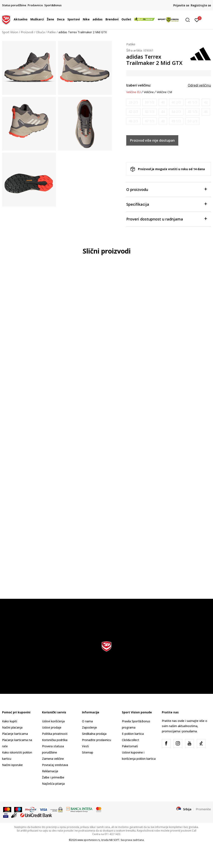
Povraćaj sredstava (55, 765)
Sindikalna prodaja (94, 734)
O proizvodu (166, 189)
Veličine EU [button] (133, 92)
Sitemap (87, 752)
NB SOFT (114, 840)
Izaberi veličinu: (138, 85)
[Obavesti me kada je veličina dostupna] (133, 102)
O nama (87, 721)
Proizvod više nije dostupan (152, 140)
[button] (189, 20)
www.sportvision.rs (88, 840)
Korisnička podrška (54, 740)
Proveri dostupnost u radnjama (166, 219)
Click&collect (130, 740)
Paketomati (130, 746)
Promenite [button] (203, 809)
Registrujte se (201, 5)
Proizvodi (27, 32)
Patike (51, 32)
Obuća (40, 32)
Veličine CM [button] (164, 92)
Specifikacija (166, 204)
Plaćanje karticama (15, 734)
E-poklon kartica (133, 734)
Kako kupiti (9, 721)
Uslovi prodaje (51, 727)
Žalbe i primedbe (53, 777)
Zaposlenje (89, 727)
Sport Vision (10, 32)
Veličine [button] (149, 92)
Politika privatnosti (54, 734)
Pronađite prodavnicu (96, 740)
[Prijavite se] (196, 20)
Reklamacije (50, 771)
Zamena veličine (53, 759)
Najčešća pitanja (53, 784)
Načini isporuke (12, 765)
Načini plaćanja (12, 727)
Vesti (85, 746)
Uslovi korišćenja (53, 721)
